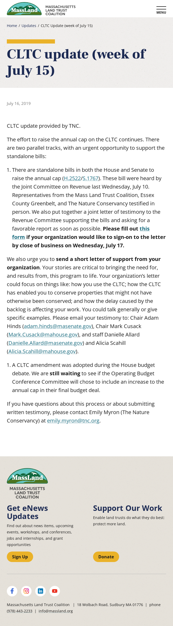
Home (12, 26)
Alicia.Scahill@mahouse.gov (42, 351)
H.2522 (72, 178)
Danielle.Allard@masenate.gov (45, 342)
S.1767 (90, 178)
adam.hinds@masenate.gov (57, 326)
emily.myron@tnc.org (73, 420)
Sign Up (20, 557)
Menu (161, 12)
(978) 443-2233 (19, 610)
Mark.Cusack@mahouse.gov (43, 334)
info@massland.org (56, 610)
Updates (29, 26)
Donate (106, 557)
